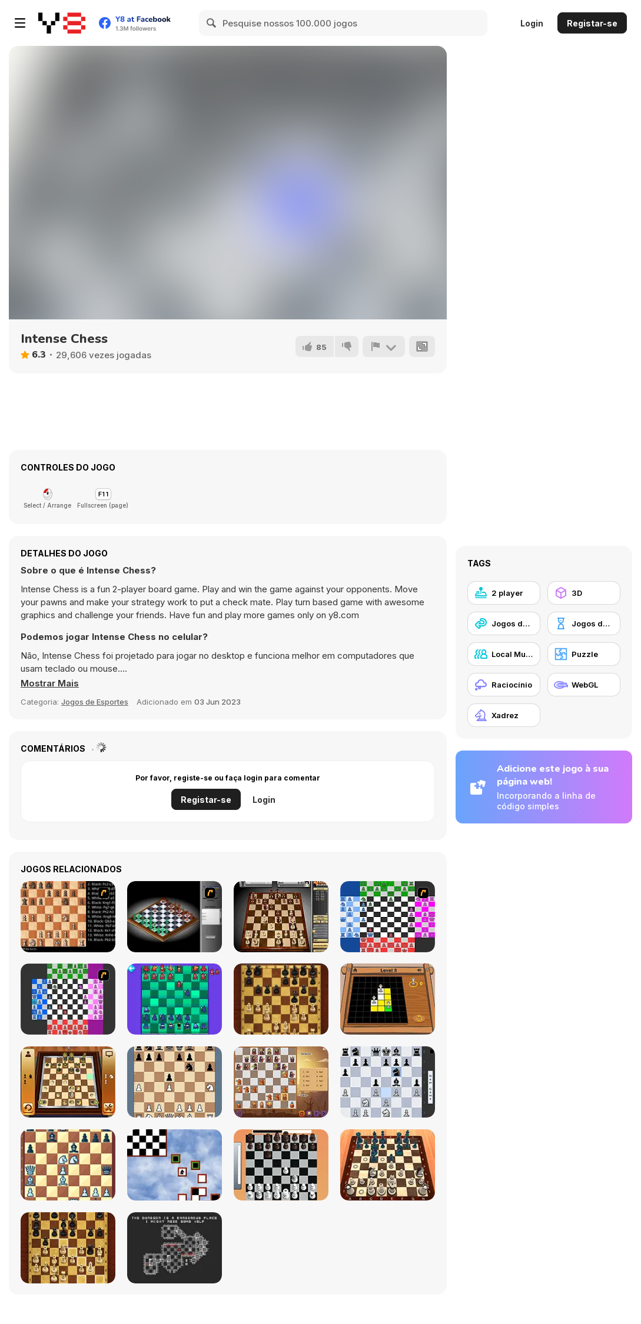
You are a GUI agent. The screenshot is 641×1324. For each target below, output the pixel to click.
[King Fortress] (174, 1082)
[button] (50, 683)
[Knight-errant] (174, 1164)
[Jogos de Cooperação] (503, 623)
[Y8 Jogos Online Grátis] (62, 23)
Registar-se (592, 23)
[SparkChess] (281, 916)
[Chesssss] (387, 916)
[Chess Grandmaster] (68, 1164)
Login (531, 23)
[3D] (583, 593)
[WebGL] (583, 684)
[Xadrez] (503, 715)
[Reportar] (384, 346)
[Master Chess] (281, 999)
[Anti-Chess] (174, 999)
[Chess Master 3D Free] (387, 1164)
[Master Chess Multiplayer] (68, 1247)
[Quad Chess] (68, 999)
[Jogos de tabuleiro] (583, 623)
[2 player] (503, 593)
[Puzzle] (583, 654)
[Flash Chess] (174, 916)
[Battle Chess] (68, 916)
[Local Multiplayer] (503, 654)
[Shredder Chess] (387, 1082)
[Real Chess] (281, 1164)
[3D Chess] (68, 1082)
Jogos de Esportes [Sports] (94, 701)
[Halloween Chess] (281, 1082)
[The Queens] (387, 999)
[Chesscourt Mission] (174, 1247)
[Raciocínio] (503, 684)
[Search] (212, 23)
